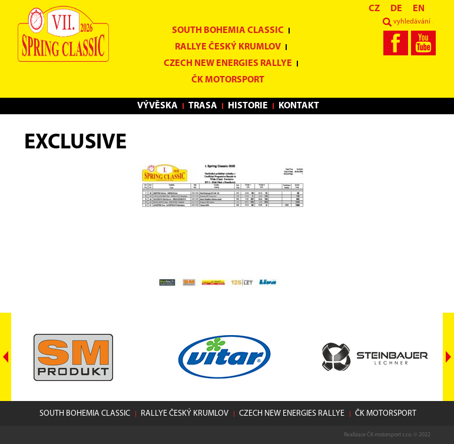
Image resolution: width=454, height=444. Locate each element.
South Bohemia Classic (228, 30)
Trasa (202, 106)
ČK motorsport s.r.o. (389, 435)
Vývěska (157, 106)
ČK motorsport (227, 80)
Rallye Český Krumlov (228, 47)
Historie (248, 106)
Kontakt (299, 106)
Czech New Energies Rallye (228, 63)
